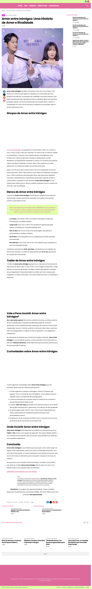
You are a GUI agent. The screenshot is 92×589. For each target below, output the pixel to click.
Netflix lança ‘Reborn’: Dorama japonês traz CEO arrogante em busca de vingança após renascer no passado (81, 42)
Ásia (3, 15)
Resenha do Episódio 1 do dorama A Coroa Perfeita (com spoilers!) (80, 34)
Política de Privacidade (79, 587)
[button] (87, 5)
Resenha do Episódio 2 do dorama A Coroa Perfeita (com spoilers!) (80, 26)
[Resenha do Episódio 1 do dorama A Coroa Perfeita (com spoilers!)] (69, 34)
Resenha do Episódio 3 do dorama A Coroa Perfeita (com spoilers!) (80, 19)
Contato (87, 587)
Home (3, 10)
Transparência (70, 587)
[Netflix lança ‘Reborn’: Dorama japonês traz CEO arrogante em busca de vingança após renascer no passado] (69, 42)
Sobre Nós (63, 587)
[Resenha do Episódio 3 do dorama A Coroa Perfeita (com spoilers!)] (69, 19)
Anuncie (58, 587)
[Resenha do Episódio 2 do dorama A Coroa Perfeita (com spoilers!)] (69, 26)
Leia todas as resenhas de (22, 472)
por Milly (77, 22)
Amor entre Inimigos (14, 150)
